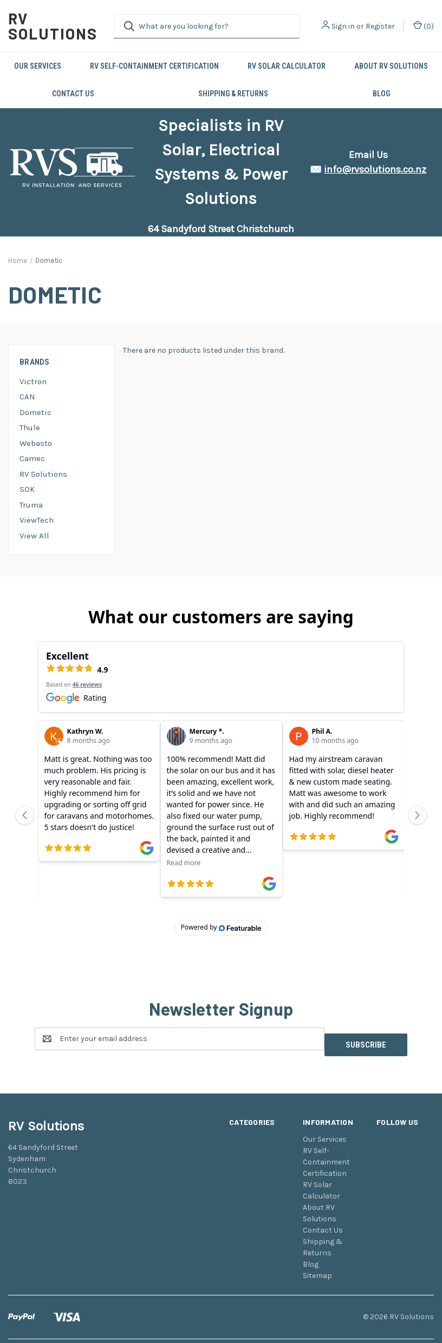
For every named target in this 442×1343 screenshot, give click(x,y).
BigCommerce (65, 1315)
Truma (31, 505)
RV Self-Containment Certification (154, 66)
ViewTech (37, 520)
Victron (33, 381)
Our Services (37, 66)
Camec (32, 458)
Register (380, 26)
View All (34, 536)
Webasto (36, 443)
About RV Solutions (391, 66)
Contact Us (73, 93)
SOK (27, 489)
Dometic (35, 412)
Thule (30, 427)
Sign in (343, 26)
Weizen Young (413, 1315)
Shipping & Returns (233, 93)
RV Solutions (43, 474)
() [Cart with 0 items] (423, 26)
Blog (381, 93)
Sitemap (317, 1236)
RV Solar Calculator (287, 66)
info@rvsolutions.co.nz (375, 169)
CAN (27, 396)
